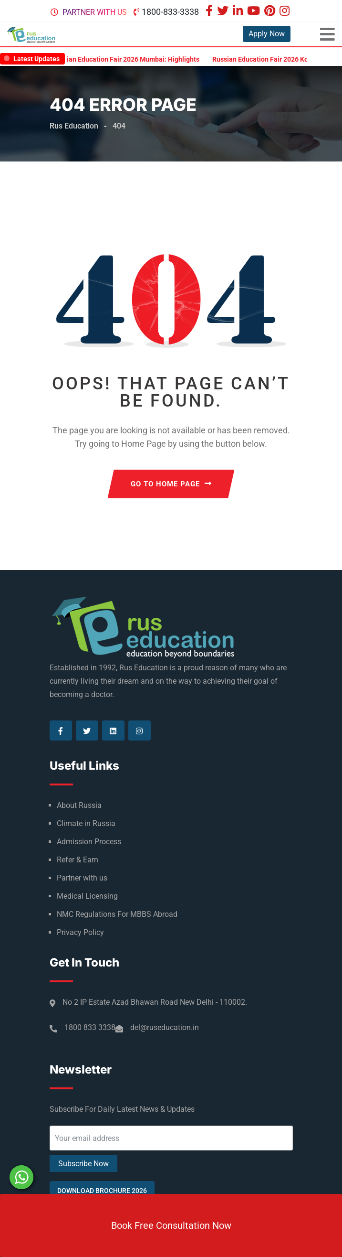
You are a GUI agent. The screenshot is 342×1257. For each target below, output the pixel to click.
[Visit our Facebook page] (210, 12)
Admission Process (89, 841)
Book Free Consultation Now (171, 1225)
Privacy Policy (80, 932)
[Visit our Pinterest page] (271, 12)
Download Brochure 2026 (102, 1190)
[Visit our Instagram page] (286, 12)
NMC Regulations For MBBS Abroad (117, 914)
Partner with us (94, 12)
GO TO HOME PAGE (171, 484)
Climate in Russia (86, 823)
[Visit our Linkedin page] (239, 12)
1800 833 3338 (89, 1027)
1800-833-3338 (170, 12)
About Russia (79, 805)
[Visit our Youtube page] (254, 12)
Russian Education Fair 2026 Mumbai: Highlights (133, 59)
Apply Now (267, 33)
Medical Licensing (87, 896)
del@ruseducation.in (164, 1027)
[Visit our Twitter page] (224, 12)
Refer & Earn (77, 859)
